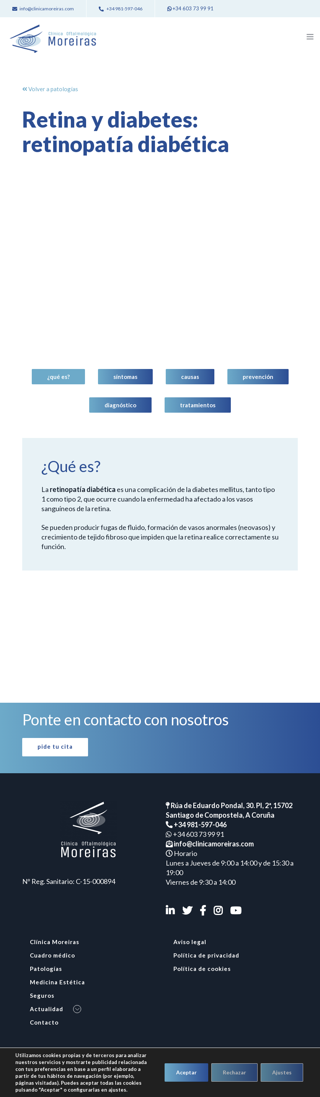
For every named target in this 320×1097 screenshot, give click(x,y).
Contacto (44, 1022)
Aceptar (186, 1072)
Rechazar (234, 1072)
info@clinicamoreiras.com (210, 844)
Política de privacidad (206, 955)
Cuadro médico (52, 955)
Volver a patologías (50, 88)
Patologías (46, 968)
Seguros (42, 995)
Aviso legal (189, 941)
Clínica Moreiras (54, 941)
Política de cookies (202, 968)
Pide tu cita (55, 746)
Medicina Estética (57, 982)
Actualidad (46, 1008)
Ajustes (282, 1072)
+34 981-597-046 (196, 824)
